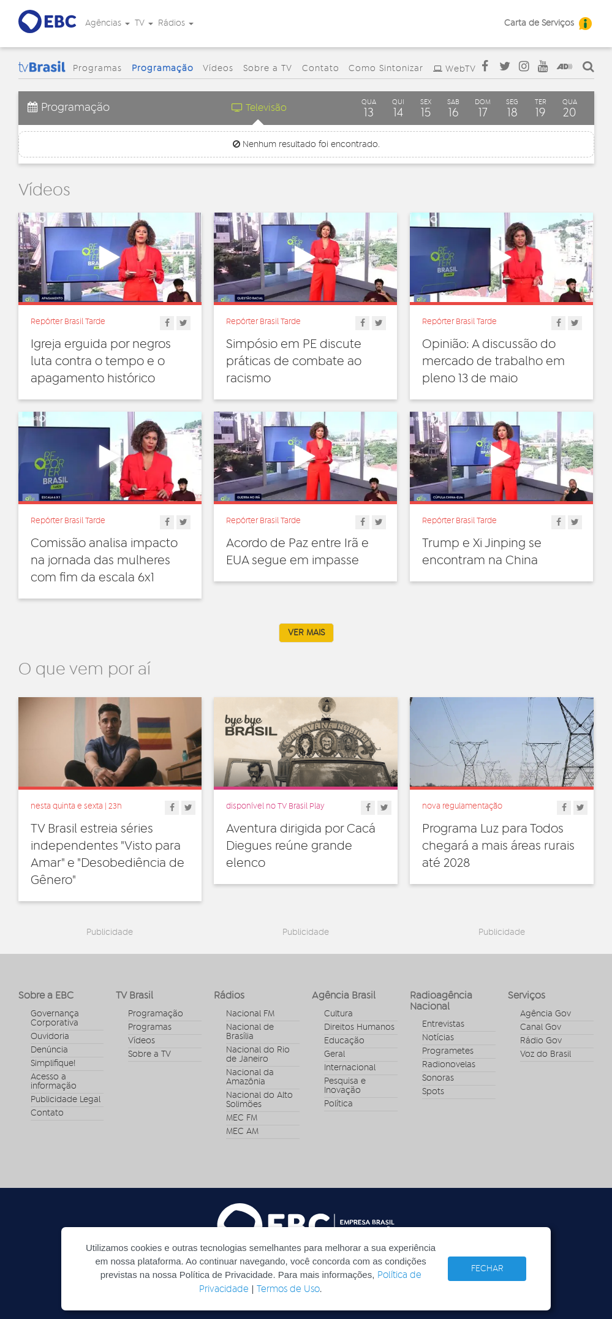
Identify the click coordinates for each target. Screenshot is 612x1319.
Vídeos (218, 68)
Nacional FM (250, 1014)
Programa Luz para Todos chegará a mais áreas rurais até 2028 (498, 846)
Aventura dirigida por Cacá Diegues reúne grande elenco (301, 846)
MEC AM (242, 1131)
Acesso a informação (54, 1081)
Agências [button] (107, 23)
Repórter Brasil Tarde (68, 321)
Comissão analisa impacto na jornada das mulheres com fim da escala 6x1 (104, 560)
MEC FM (241, 1118)
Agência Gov (545, 1014)
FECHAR (487, 1268)
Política (338, 1104)
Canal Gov (540, 1027)
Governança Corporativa (55, 1018)
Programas (97, 68)
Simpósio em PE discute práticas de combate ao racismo (293, 361)
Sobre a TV (267, 68)
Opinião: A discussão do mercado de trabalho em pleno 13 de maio (493, 361)
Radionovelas (448, 1064)
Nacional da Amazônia (250, 1077)
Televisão (259, 107)
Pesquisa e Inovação (345, 1086)
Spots (433, 1091)
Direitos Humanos (359, 1027)
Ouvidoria (50, 1036)
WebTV (460, 69)
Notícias (438, 1038)
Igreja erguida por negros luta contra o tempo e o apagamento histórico (101, 361)
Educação (344, 1041)
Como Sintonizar (386, 68)
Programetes (448, 1051)
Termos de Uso (288, 1289)
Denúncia (49, 1050)
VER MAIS (306, 633)
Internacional (350, 1068)
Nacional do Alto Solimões (259, 1100)
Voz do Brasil (545, 1054)
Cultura (338, 1014)
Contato (320, 68)
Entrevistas (443, 1024)
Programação (163, 68)
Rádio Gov (541, 1041)
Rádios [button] (176, 23)
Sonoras (438, 1078)
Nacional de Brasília (250, 1032)
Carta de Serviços (539, 23)
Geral (334, 1054)
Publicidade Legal (65, 1099)
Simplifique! (53, 1063)
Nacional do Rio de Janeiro (258, 1055)
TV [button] (144, 23)
